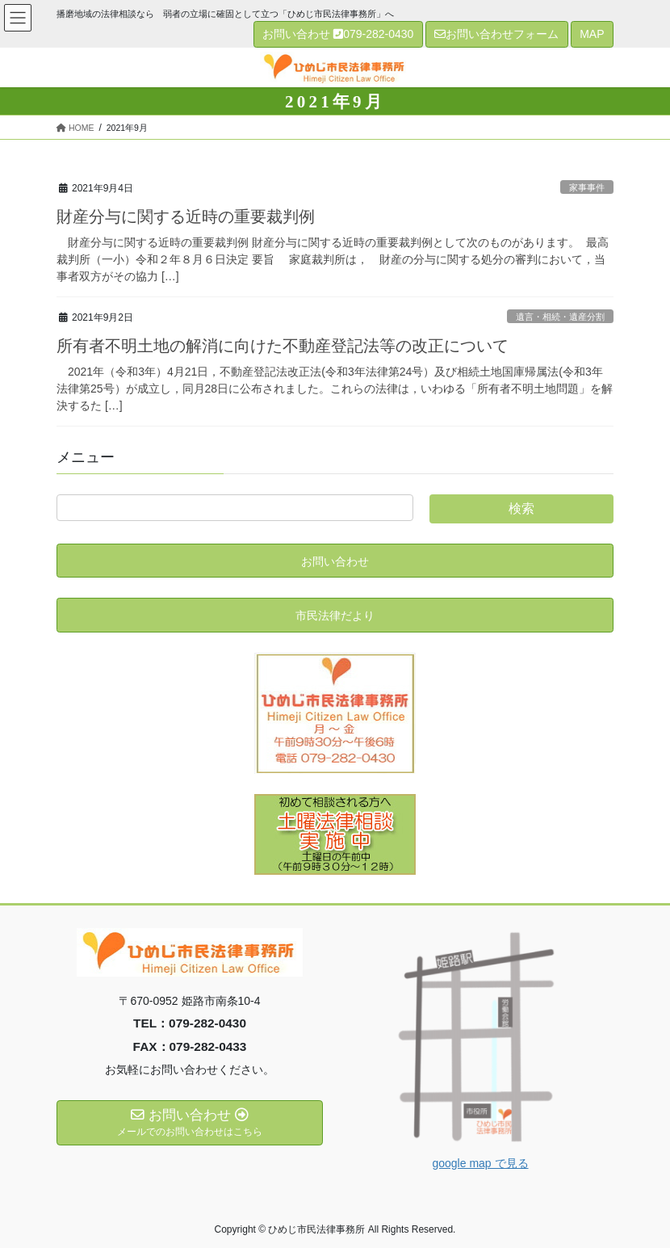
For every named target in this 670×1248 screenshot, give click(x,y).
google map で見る (480, 1163)
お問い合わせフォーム (496, 33)
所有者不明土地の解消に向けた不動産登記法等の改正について (283, 346)
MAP (592, 33)
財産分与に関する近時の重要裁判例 (186, 216)
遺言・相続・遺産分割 (560, 316)
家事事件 (587, 187)
